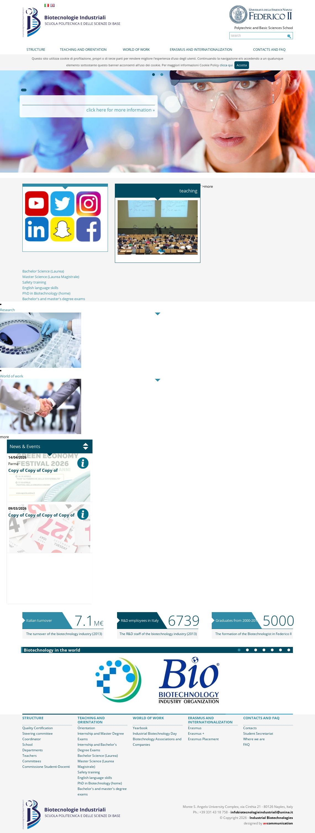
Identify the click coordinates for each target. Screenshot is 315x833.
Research (7, 309)
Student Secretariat (258, 733)
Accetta (242, 65)
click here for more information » (120, 110)
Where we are (254, 739)
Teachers (29, 755)
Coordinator (31, 739)
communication (278, 823)
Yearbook (140, 728)
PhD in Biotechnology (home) (46, 293)
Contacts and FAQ (269, 49)
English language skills (40, 287)
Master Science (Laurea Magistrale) (50, 276)
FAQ (246, 744)
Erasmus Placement (203, 739)
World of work (136, 49)
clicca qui (226, 65)
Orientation (86, 728)
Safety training (34, 282)
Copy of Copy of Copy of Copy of (41, 515)
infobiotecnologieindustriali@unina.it (262, 812)
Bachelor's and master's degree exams (53, 298)
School (27, 744)
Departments (32, 750)
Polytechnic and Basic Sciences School (263, 27)
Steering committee (37, 733)
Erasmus (195, 728)
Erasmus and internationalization (201, 49)
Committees (31, 761)
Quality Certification (37, 728)
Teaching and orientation (83, 49)
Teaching (188, 191)
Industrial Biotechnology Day (155, 733)
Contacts (250, 728)
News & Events (25, 446)
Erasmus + (196, 733)
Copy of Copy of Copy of (33, 470)
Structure (36, 49)
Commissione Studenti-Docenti (46, 766)
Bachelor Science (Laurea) (43, 271)
